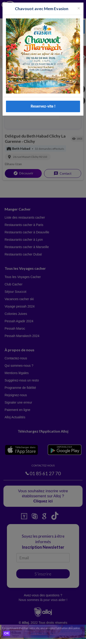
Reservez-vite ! (43, 106)
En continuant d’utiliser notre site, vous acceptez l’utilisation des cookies (41, 628)
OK (6, 633)
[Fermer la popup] (78, 8)
